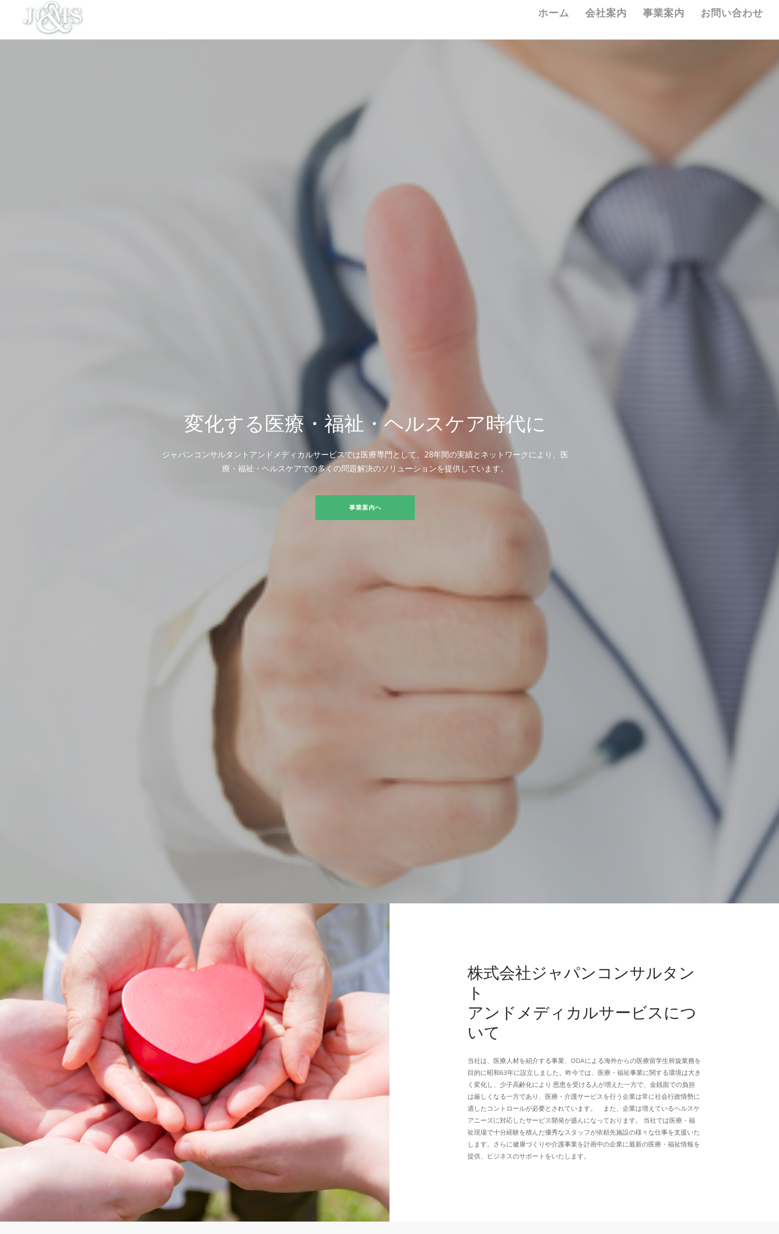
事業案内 (664, 13)
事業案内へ (365, 507)
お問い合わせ (732, 13)
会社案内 (606, 13)
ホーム (553, 13)
